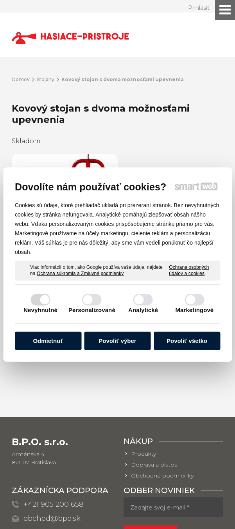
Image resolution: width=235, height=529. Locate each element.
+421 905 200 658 (53, 432)
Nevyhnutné (40, 310)
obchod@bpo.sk (52, 446)
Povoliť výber (117, 340)
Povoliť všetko (187, 340)
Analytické (143, 310)
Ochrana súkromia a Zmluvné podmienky (80, 273)
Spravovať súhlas (158, 518)
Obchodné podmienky (162, 403)
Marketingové (194, 310)
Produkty (143, 381)
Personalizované (91, 310)
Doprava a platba (154, 392)
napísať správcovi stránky (162, 511)
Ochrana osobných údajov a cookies (189, 270)
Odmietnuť (48, 340)
